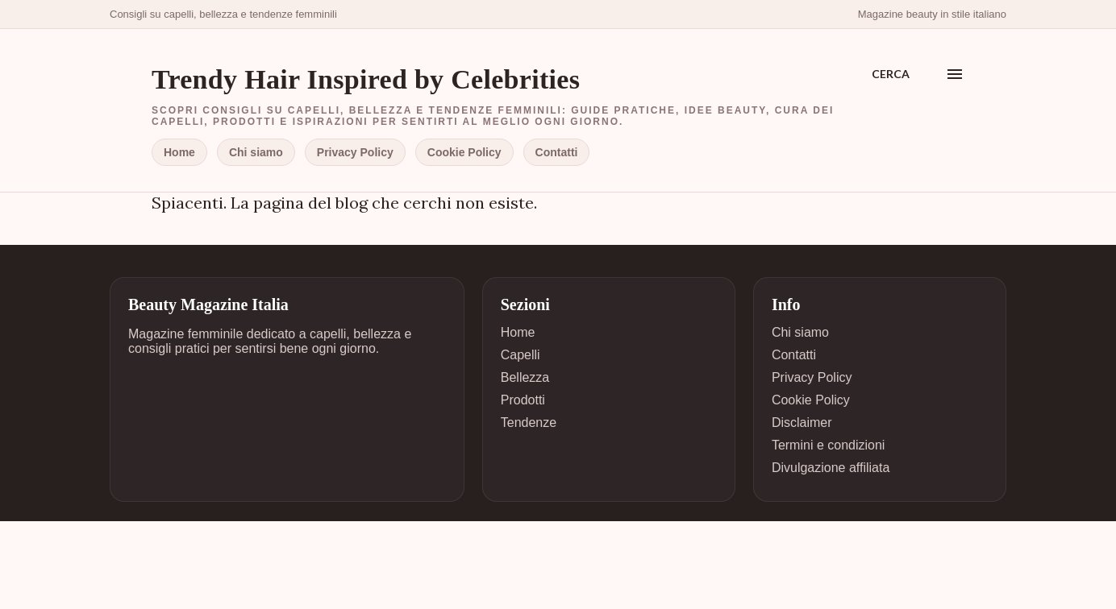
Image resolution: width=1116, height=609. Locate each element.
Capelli (520, 355)
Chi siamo (256, 152)
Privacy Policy (355, 152)
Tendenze (528, 422)
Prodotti (523, 400)
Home (179, 152)
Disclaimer (802, 422)
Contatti (556, 152)
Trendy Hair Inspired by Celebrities (366, 79)
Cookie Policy (464, 152)
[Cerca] (891, 74)
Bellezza (525, 377)
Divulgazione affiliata (830, 467)
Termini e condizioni (828, 445)
